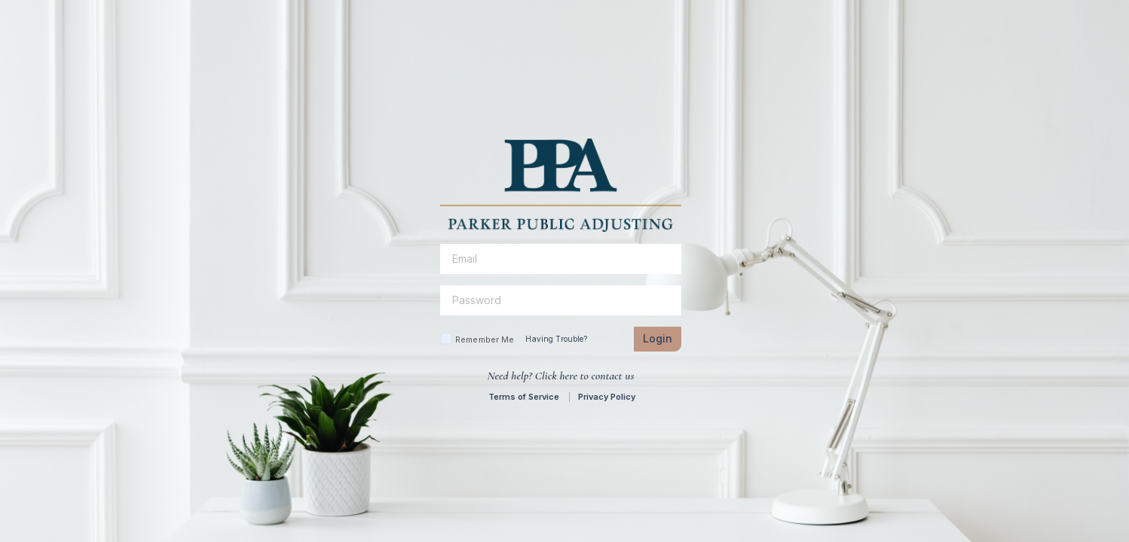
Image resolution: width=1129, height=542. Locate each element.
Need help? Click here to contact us (560, 375)
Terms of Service (523, 396)
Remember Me (484, 339)
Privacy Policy (606, 396)
